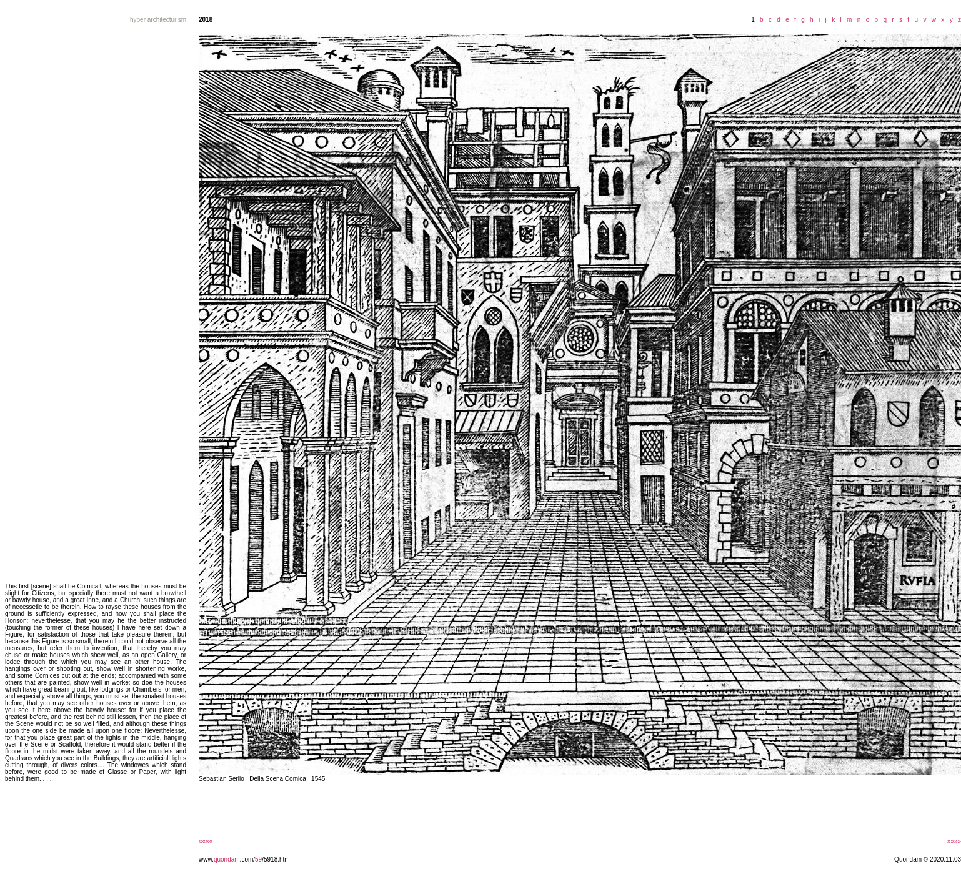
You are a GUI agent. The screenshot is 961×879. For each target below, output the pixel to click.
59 (258, 859)
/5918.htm (275, 859)
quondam (227, 859)
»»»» (954, 841)
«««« (205, 841)
